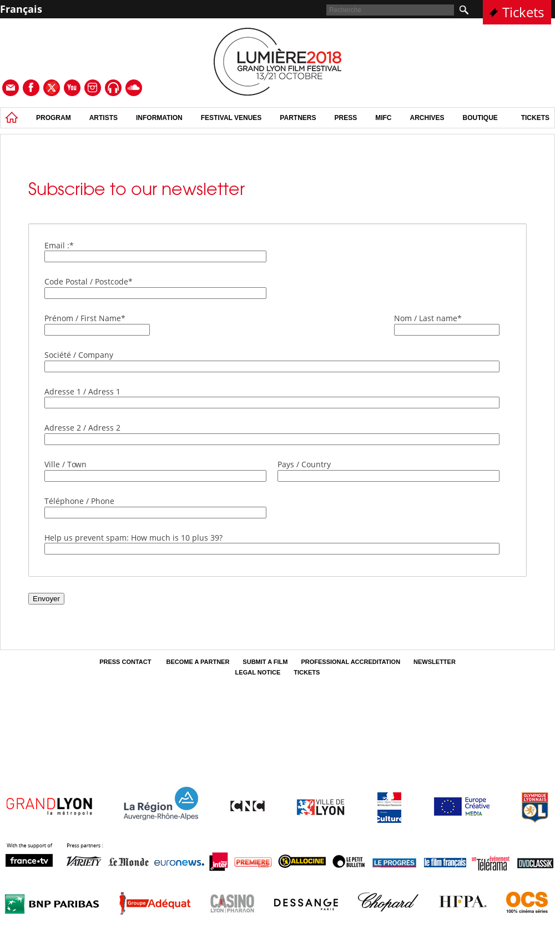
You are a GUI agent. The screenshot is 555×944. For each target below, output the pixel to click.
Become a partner (197, 661)
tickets (535, 118)
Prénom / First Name (84, 318)
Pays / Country (304, 464)
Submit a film (265, 661)
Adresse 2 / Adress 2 (82, 427)
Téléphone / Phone (79, 501)
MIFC (383, 118)
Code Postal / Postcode (88, 281)
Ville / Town (65, 464)
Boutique (480, 118)
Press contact (126, 661)
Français (21, 9)
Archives (427, 118)
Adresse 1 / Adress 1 (82, 391)
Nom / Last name (428, 318)
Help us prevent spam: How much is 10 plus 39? (133, 537)
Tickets (523, 12)
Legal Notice (258, 672)
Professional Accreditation (350, 661)
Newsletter (434, 661)
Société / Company (78, 354)
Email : (59, 245)
